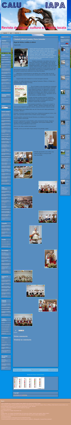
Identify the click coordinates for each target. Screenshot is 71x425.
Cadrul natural (4, 59)
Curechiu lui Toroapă (5, 307)
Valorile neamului (5, 314)
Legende (3, 66)
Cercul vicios (4, 342)
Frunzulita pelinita (5, 331)
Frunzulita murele (5, 329)
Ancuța (3, 339)
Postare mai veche (52, 370)
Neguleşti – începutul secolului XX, (67, 78)
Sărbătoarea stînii (5, 246)
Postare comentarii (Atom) (38, 374)
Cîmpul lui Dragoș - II (6, 136)
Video (3, 90)
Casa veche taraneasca (6, 244)
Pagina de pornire (35, 370)
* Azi (3, 99)
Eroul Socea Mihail (5, 309)
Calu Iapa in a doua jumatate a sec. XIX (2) (5, 115)
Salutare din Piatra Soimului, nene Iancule (5, 267)
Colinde (3, 322)
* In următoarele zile (5, 101)
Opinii (3, 75)
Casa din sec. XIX (5, 241)
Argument (5, 33)
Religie (3, 77)
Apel (11, 33)
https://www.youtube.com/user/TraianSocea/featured (65, 40)
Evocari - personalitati (6, 61)
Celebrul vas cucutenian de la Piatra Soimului (6, 131)
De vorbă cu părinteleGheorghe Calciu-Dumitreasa (5, 253)
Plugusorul (4, 333)
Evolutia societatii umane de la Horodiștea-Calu (5, 159)
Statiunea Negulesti (5, 82)
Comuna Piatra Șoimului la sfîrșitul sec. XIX (5, 150)
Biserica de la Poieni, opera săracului (67, 123)
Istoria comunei (4, 64)
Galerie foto (17, 33)
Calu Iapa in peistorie (6, 118)
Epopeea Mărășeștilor (6, 156)
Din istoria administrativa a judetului (5, 360)
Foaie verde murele (5, 326)
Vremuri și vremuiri (5, 235)
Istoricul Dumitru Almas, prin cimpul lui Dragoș (6, 170)
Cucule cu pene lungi (6, 324)
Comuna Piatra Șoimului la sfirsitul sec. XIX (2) (5, 145)
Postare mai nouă (18, 370)
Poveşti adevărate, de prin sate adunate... (67, 50)
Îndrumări (3, 204)
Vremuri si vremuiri (5, 183)
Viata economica (5, 88)
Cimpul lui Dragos (5, 134)
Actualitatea (20, 332)
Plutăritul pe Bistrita (5, 209)
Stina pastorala (4, 296)
